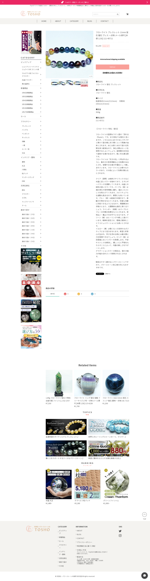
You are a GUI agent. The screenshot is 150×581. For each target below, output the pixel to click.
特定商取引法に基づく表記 (86, 546)
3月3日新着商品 (27, 104)
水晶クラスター (27, 80)
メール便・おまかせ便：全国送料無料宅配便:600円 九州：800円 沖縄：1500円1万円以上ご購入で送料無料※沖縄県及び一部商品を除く (90, 561)
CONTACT (105, 21)
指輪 (23, 141)
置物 (23, 162)
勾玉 (23, 153)
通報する (107, 274)
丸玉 (23, 166)
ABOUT (58, 21)
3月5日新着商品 (27, 96)
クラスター (25, 194)
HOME (43, 21)
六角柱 (24, 169)
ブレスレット (26, 126)
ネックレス (25, 137)
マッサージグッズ (28, 177)
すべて (52, 294)
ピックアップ (26, 62)
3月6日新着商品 (27, 92)
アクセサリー (26, 121)
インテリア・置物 (28, 157)
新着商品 (24, 88)
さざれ (24, 198)
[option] (69, 54)
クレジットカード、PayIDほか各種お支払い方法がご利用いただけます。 (92, 552)
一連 (23, 145)
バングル (25, 130)
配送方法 (80, 557)
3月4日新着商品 (27, 100)
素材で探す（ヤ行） (29, 237)
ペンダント (25, 133)
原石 (23, 190)
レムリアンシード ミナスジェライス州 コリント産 (30, 68)
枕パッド (25, 173)
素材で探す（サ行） (29, 222)
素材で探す (25, 210)
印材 (23, 181)
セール (23, 116)
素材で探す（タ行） (29, 226)
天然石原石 (25, 185)
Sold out (112, 67)
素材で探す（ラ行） (29, 241)
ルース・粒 (25, 149)
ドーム (24, 205)
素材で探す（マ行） (29, 234)
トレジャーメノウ (28, 201)
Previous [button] (47, 54)
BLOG (89, 21)
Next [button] (92, 54)
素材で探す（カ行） (29, 218)
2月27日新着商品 (28, 112)
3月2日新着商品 (27, 108)
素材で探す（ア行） (29, 214)
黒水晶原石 (25, 84)
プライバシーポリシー (84, 542)
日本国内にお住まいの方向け (112, 73)
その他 (23, 245)
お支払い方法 (81, 550)
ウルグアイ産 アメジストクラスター (30, 74)
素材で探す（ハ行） (29, 230)
